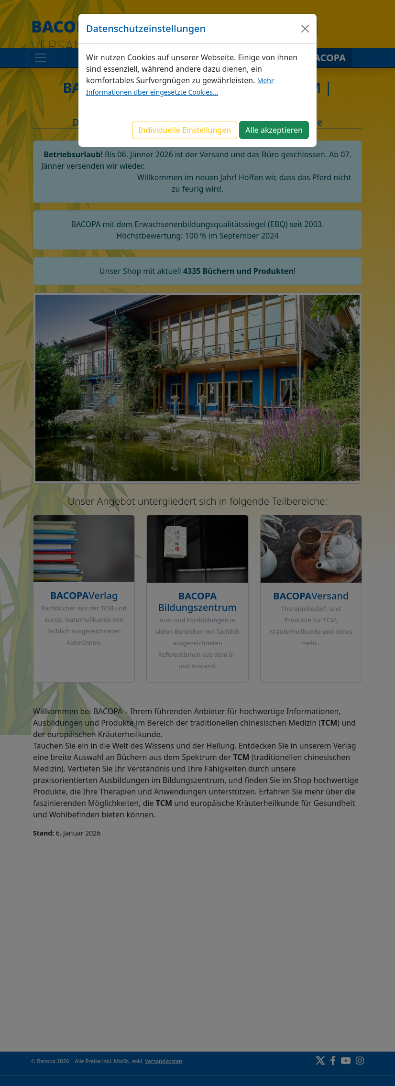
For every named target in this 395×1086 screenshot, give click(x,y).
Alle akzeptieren (274, 130)
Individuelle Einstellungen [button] (184, 130)
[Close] (305, 28)
